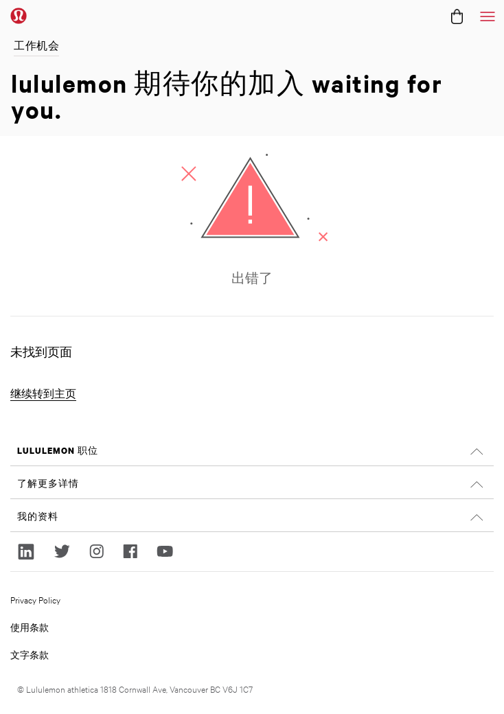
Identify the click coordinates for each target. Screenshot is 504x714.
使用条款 (29, 627)
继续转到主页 (43, 393)
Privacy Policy (35, 599)
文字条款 (29, 654)
